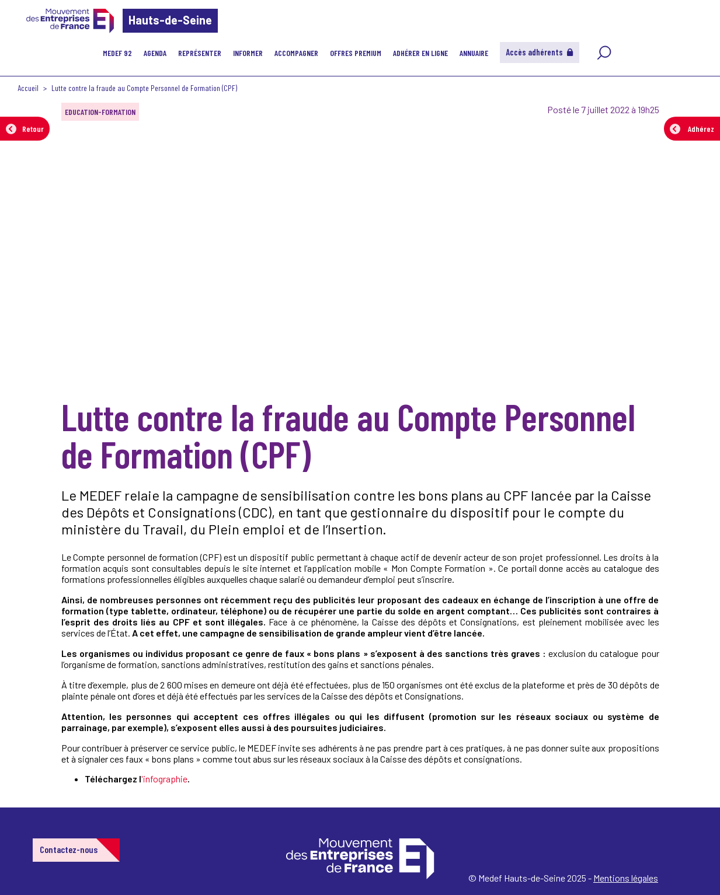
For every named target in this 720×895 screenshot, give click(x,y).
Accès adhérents (539, 52)
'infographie (164, 778)
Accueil (28, 88)
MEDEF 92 (117, 53)
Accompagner (296, 53)
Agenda (155, 53)
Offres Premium (355, 53)
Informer (248, 53)
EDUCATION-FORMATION (100, 112)
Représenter (199, 53)
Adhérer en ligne (420, 53)
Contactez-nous (69, 849)
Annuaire (474, 53)
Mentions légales (625, 877)
